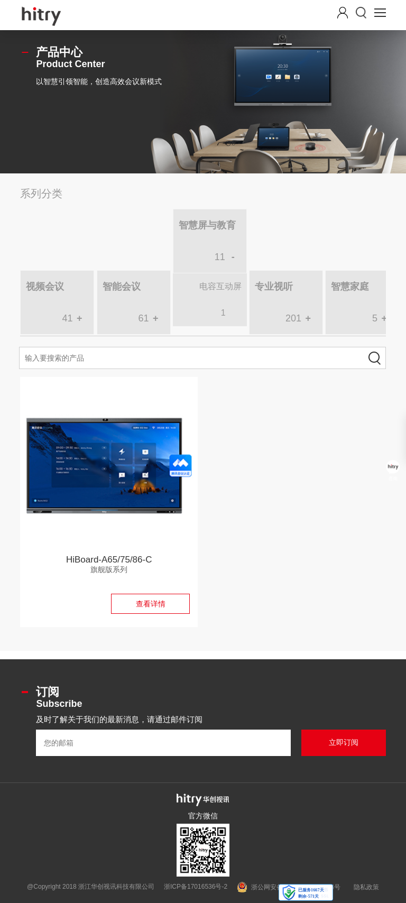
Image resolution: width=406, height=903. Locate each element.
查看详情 (150, 604)
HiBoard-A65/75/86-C (109, 560)
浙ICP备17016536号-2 (195, 886)
